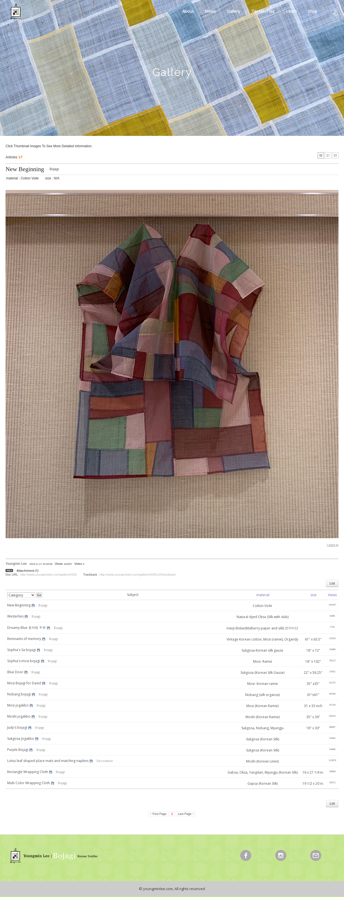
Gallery (233, 11)
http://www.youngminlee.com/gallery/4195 (48, 574)
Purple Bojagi (17, 749)
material (262, 595)
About (188, 11)
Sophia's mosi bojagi (23, 661)
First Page (159, 813)
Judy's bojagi (17, 727)
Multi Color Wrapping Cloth (28, 783)
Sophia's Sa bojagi (21, 649)
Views (332, 595)
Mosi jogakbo (18, 705)
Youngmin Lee (16, 564)
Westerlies (15, 616)
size (313, 595)
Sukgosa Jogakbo (20, 738)
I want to (332, 545)
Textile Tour (263, 11)
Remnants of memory (24, 638)
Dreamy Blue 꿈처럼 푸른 (26, 627)
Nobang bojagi (19, 694)
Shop (312, 11)
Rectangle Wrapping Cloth (27, 771)
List (332, 583)
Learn (291, 11)
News (210, 11)
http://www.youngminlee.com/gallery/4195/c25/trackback (138, 574)
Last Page (185, 813)
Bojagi (54, 169)
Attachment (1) (27, 570)
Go (39, 595)
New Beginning (25, 169)
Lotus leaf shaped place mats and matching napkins (47, 760)
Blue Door (15, 672)
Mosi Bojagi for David (24, 683)
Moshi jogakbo (19, 716)
